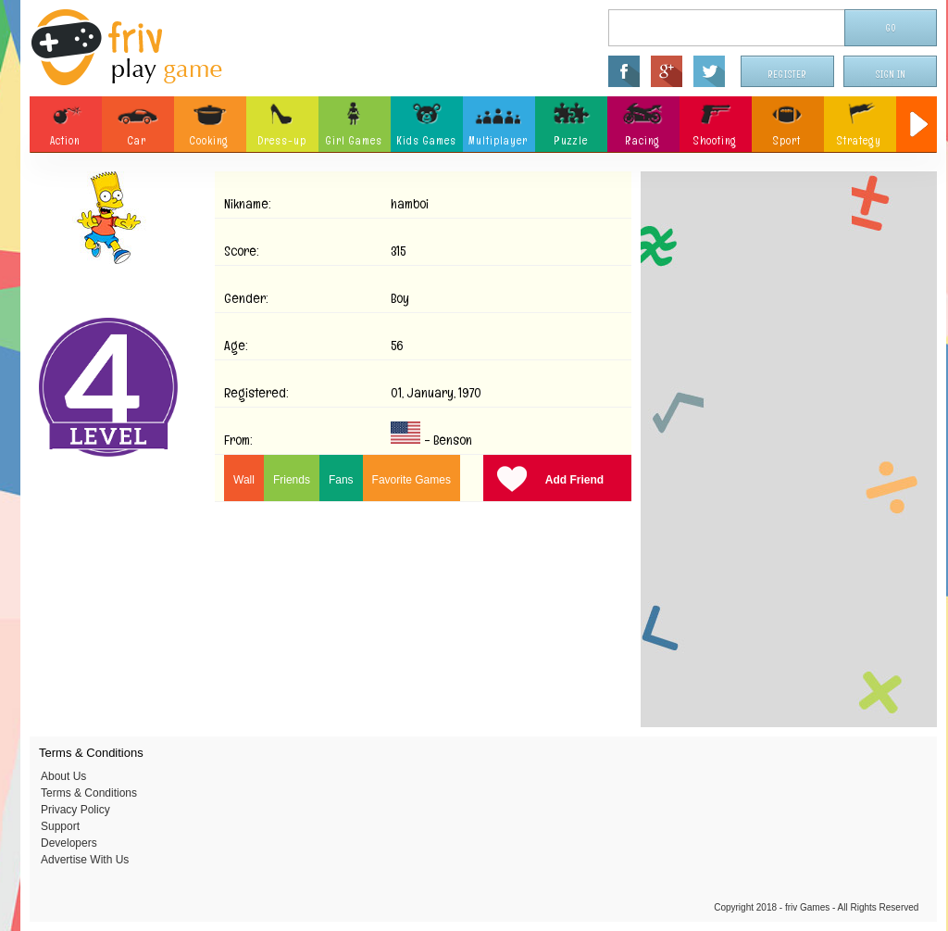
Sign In (890, 75)
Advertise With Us (85, 859)
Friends (291, 479)
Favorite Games (411, 479)
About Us (63, 776)
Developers (69, 843)
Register (787, 75)
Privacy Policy (75, 809)
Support (60, 826)
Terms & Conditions (89, 792)
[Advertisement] (789, 449)
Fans (341, 479)
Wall (244, 479)
